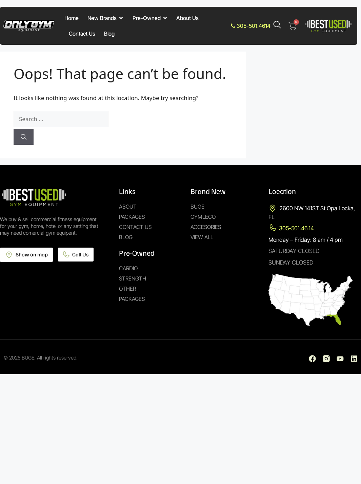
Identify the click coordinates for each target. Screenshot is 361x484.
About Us (187, 18)
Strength (132, 278)
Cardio (128, 268)
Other (127, 288)
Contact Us (82, 33)
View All (201, 237)
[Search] (24, 137)
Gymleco (203, 216)
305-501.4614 (250, 25)
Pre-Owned (150, 18)
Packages (132, 216)
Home (71, 18)
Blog (109, 33)
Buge (197, 206)
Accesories (205, 227)
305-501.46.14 (296, 228)
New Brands (105, 18)
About (128, 206)
